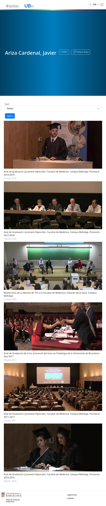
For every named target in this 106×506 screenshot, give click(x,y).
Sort (7, 104)
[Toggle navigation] (102, 4)
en (95, 4)
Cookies (70, 498)
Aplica (10, 115)
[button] (80, 52)
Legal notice (72, 495)
